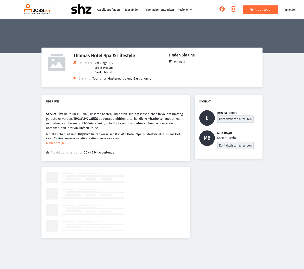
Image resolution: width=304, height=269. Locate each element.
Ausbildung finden (108, 9)
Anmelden (290, 9)
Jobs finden (132, 9)
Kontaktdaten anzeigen (235, 119)
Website (180, 62)
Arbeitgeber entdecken (159, 9)
